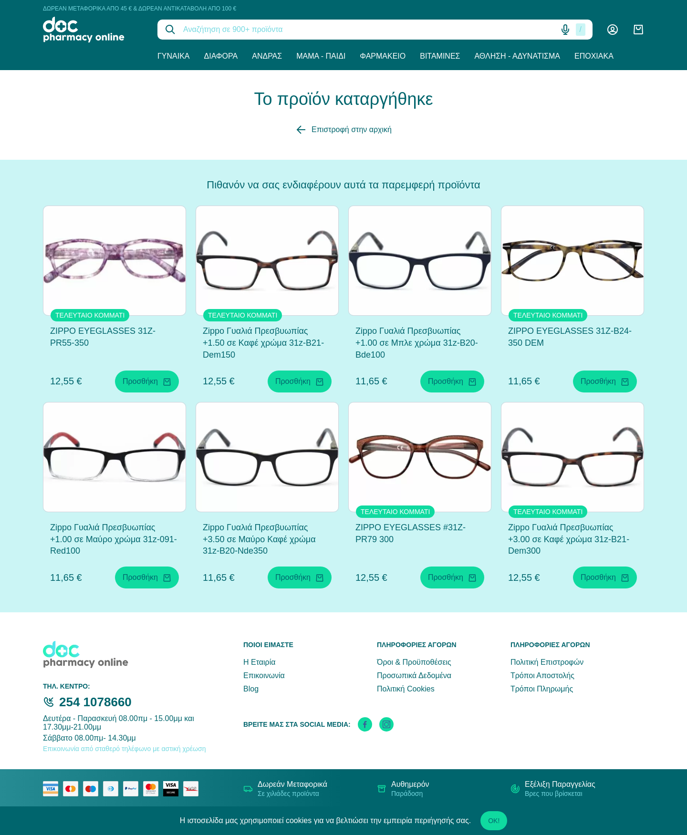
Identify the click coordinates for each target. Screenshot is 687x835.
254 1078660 (95, 702)
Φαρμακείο (383, 56)
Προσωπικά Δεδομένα (414, 675)
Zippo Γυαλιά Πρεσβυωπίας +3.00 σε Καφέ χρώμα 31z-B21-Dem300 (568, 539)
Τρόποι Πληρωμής (541, 689)
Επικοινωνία (264, 675)
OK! (494, 821)
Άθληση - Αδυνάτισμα (517, 56)
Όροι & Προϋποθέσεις (414, 662)
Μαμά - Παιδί (320, 56)
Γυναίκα (173, 56)
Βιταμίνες (440, 56)
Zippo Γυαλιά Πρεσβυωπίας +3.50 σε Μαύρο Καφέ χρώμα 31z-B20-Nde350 (259, 539)
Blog (251, 689)
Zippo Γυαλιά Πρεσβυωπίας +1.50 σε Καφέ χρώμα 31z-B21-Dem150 (263, 343)
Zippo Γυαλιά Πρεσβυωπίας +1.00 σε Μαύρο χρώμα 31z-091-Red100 (113, 539)
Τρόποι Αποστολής (542, 675)
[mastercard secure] (153, 788)
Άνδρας (267, 56)
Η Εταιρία (259, 662)
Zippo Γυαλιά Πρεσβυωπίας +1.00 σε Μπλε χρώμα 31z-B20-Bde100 (416, 343)
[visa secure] (173, 788)
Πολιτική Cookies (406, 689)
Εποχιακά (594, 56)
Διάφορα (221, 56)
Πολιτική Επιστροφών (546, 662)
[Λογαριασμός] (612, 29)
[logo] (93, 29)
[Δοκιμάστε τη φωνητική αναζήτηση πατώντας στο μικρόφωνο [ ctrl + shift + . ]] (565, 29)
